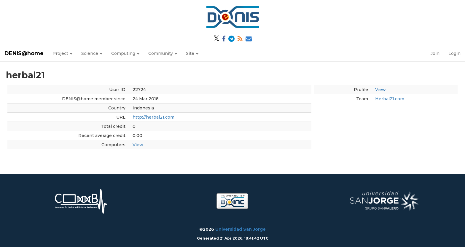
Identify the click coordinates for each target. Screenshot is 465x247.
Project (62, 53)
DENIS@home (24, 53)
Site (192, 53)
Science (91, 53)
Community (162, 53)
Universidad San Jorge (240, 229)
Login (454, 53)
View (138, 144)
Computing (125, 53)
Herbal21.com (389, 98)
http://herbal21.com (153, 117)
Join (435, 53)
